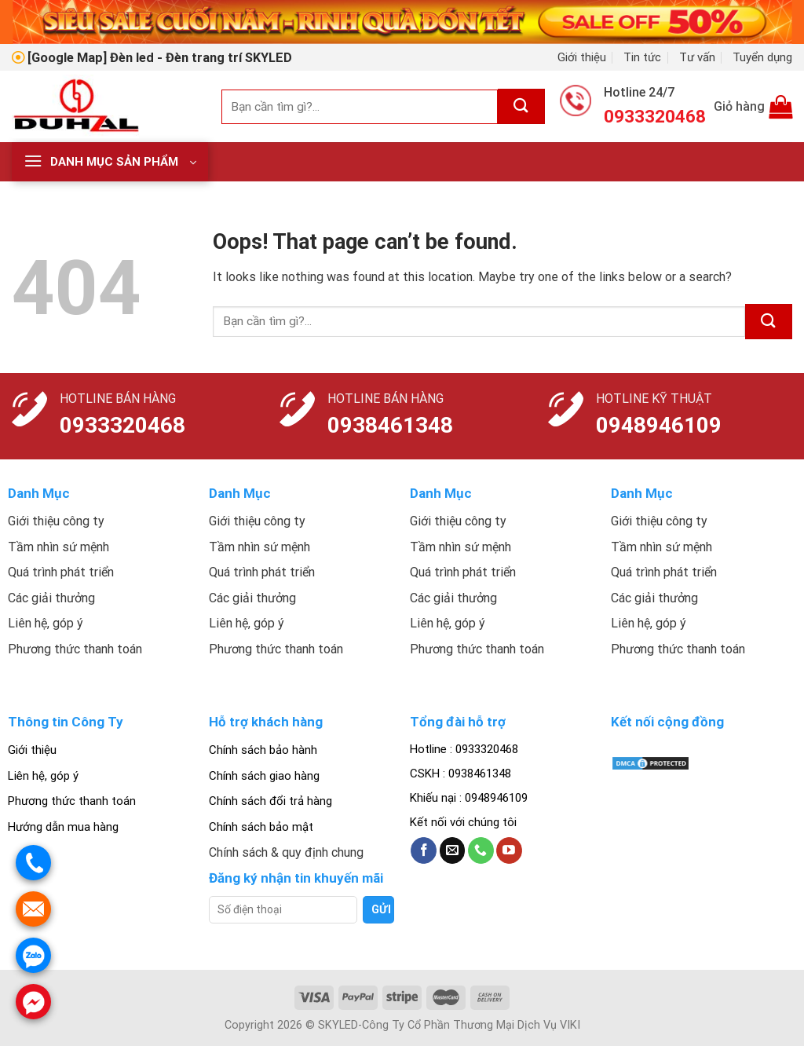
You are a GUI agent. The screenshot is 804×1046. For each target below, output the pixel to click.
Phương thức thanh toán (72, 801)
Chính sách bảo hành (263, 750)
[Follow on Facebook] (424, 850)
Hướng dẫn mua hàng (63, 827)
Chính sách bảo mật (261, 827)
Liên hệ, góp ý (43, 776)
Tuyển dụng (762, 57)
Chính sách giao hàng (264, 776)
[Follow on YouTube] (509, 850)
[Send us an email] (453, 850)
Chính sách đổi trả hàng (270, 801)
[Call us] (481, 850)
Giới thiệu (581, 57)
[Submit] (521, 106)
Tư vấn (697, 57)
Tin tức (642, 57)
